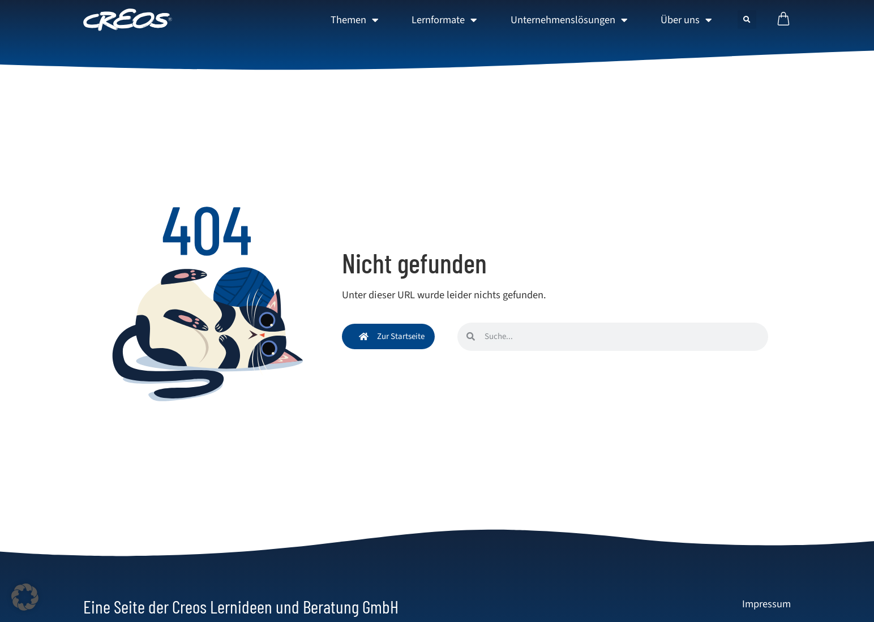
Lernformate (444, 20)
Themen (355, 20)
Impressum (766, 604)
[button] (747, 19)
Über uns (686, 20)
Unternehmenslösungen (569, 20)
